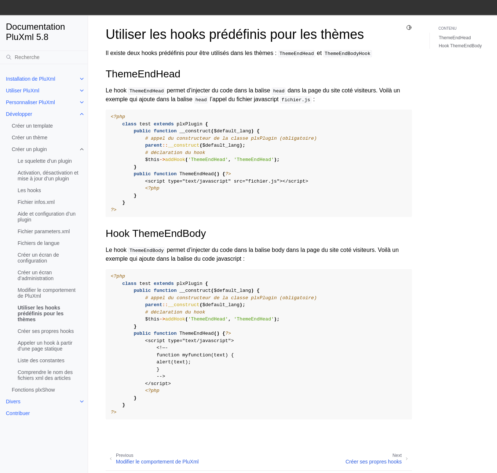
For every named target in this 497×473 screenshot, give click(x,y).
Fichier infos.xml (36, 202)
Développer (19, 114)
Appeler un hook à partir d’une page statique (45, 346)
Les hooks (29, 190)
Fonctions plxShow (33, 390)
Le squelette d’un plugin (45, 161)
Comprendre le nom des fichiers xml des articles (45, 375)
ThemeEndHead (455, 37)
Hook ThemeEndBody (460, 45)
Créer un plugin (29, 149)
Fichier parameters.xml (44, 231)
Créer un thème (29, 137)
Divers (13, 401)
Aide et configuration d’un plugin (47, 217)
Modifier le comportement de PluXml (47, 293)
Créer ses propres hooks (46, 331)
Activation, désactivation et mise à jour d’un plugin (48, 176)
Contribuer (18, 413)
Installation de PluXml (30, 79)
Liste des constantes (41, 360)
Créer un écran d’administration (36, 275)
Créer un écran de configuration (38, 258)
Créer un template (32, 126)
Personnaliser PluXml (30, 102)
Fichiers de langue (38, 243)
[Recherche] (44, 57)
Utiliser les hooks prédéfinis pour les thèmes (40, 313)
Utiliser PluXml (22, 91)
